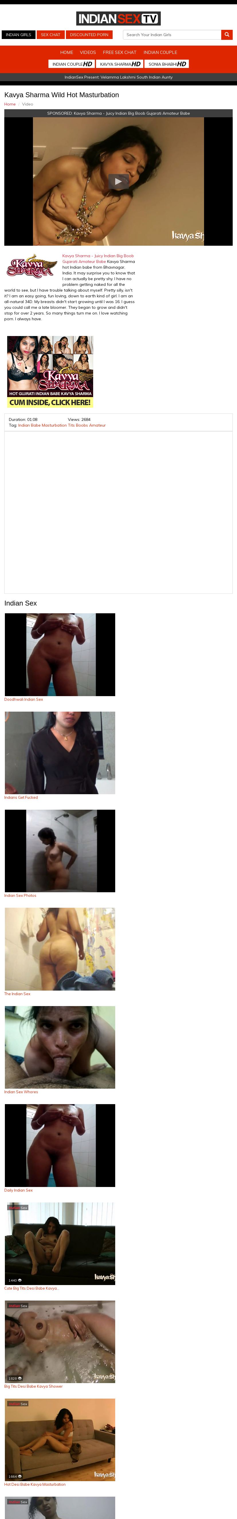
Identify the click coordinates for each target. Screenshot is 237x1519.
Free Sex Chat (120, 52)
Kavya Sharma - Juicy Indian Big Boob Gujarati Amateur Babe (132, 113)
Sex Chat (50, 34)
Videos (88, 52)
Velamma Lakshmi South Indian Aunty (137, 77)
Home (66, 52)
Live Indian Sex (136, 1509)
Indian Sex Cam (31, 1503)
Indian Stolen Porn (104, 1503)
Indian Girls (18, 34)
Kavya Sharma (120, 64)
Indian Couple (160, 52)
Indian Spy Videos (66, 1503)
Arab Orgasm (206, 1503)
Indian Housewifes (141, 1503)
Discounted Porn (89, 34)
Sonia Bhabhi (167, 64)
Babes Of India (176, 1503)
